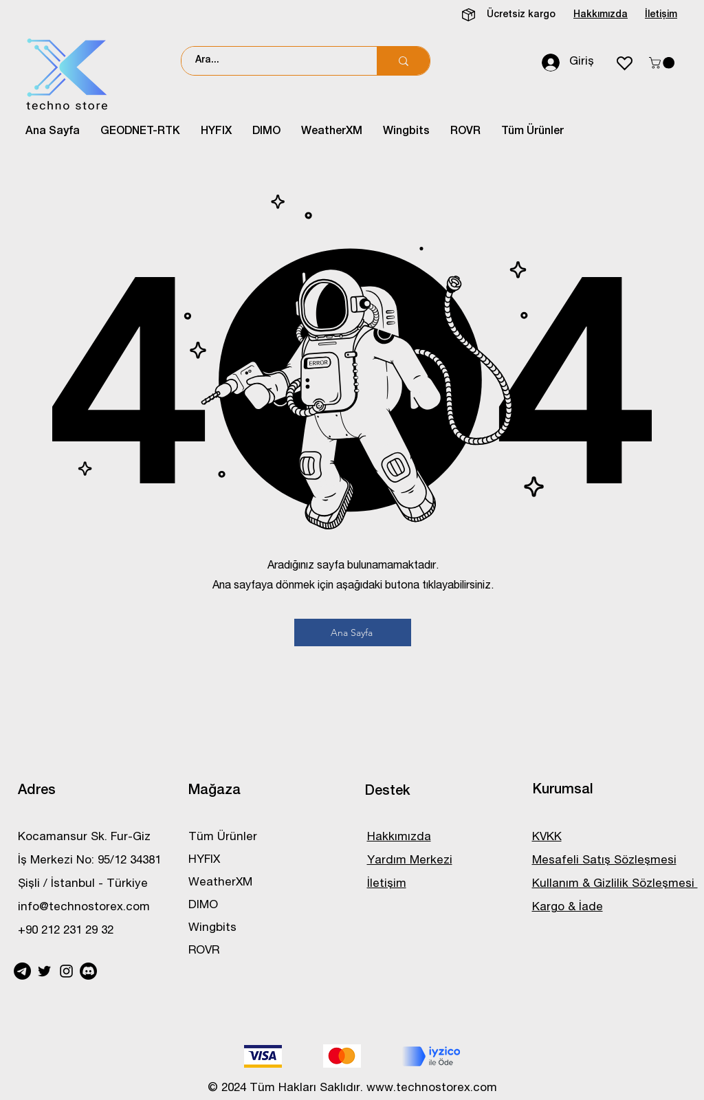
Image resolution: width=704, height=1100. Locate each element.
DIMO (203, 906)
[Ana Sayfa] (352, 632)
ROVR (203, 951)
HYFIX (204, 860)
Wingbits (212, 928)
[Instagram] (66, 971)
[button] (663, 63)
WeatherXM (220, 883)
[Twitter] (44, 971)
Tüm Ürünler (222, 838)
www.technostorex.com (431, 1088)
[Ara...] (271, 61)
